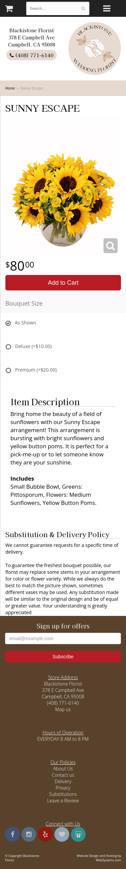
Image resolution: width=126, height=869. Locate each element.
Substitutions (63, 794)
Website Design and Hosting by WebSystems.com (99, 858)
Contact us (63, 775)
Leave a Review (63, 800)
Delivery (63, 781)
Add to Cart (63, 282)
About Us (63, 768)
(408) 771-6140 (31, 55)
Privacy (63, 788)
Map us (63, 709)
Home (10, 88)
